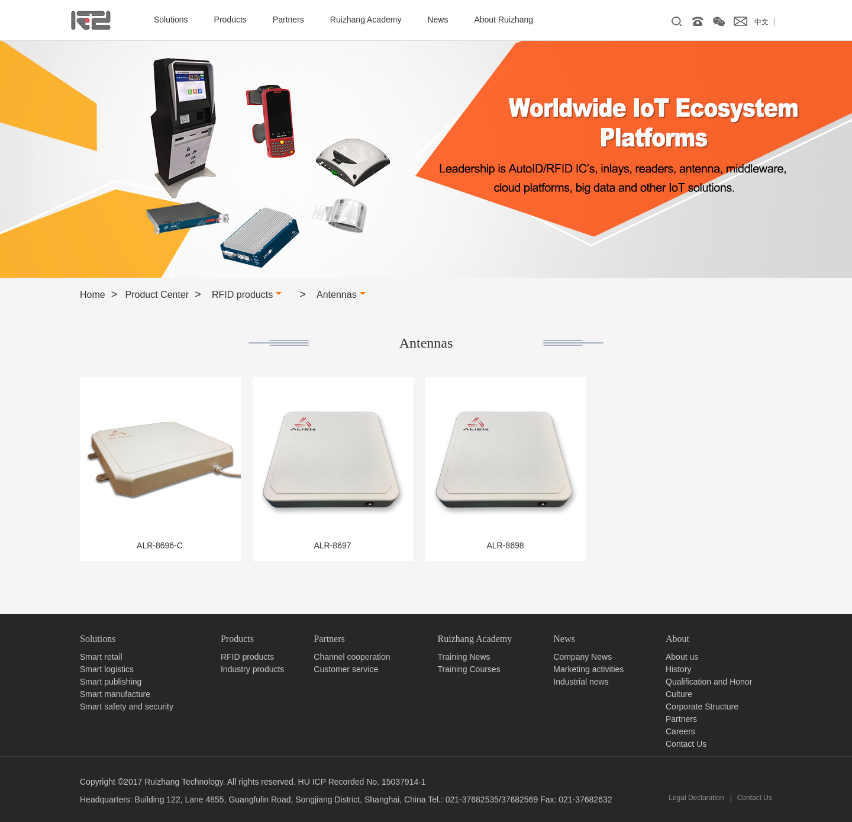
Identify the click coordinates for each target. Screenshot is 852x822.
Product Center (157, 295)
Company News (582, 657)
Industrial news (580, 681)
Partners (288, 19)
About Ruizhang (503, 19)
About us (682, 657)
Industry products (252, 669)
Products (230, 19)
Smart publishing (110, 681)
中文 (761, 22)
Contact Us (686, 744)
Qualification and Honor (709, 681)
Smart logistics (107, 669)
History (679, 669)
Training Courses (469, 669)
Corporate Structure (702, 706)
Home (92, 295)
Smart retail (101, 657)
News (437, 19)
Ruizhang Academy (366, 19)
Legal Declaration (696, 798)
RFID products (247, 295)
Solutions (171, 19)
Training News (464, 657)
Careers (680, 731)
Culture (679, 694)
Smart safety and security (126, 706)
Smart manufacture (115, 694)
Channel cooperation (352, 657)
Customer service (346, 669)
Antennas (341, 295)
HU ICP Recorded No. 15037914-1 (362, 781)
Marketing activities (588, 669)
